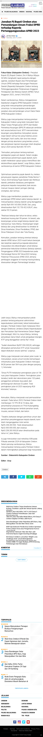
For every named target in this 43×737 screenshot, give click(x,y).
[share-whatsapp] (29, 477)
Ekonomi (25, 701)
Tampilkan (37, 548)
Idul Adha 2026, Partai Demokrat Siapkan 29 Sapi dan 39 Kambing (15, 666)
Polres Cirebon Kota (29, 710)
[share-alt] (4, 477)
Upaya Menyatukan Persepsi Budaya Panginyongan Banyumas (16, 628)
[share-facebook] (13, 477)
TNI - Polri (25, 715)
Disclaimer (14, 730)
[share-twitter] (21, 477)
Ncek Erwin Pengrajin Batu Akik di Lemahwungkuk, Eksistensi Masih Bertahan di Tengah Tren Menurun (16, 680)
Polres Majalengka (11, 11)
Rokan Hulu (5, 715)
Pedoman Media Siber (25, 730)
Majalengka (5, 707)
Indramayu (5, 704)
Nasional (29, 11)
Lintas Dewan (27, 704)
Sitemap (12, 729)
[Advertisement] (21, 291)
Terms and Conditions (23, 729)
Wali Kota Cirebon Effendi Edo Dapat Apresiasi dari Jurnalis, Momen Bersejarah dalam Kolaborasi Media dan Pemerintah (17, 643)
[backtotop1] (41, 735)
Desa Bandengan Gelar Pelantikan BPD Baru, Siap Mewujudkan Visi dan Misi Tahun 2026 (15, 655)
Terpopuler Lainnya (21, 688)
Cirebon (21, 11)
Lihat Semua (22, 560)
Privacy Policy (35, 729)
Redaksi (5, 729)
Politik (4, 710)
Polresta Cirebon (28, 713)
